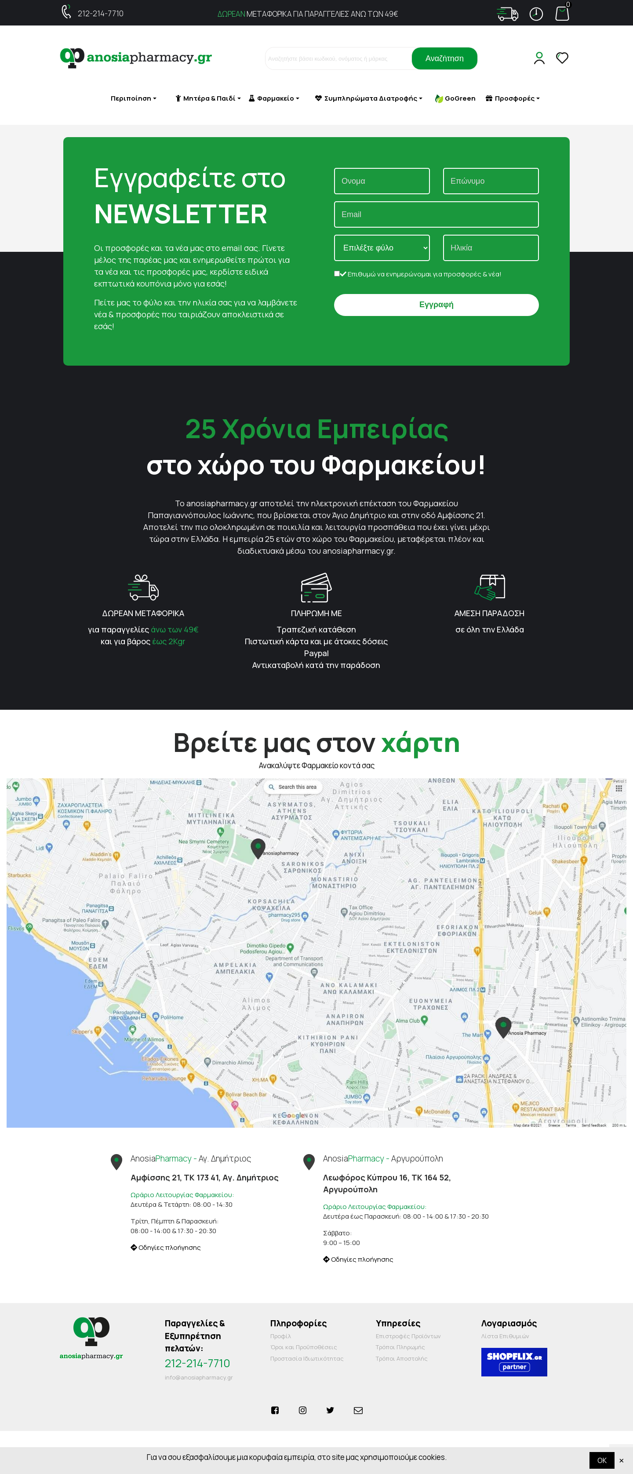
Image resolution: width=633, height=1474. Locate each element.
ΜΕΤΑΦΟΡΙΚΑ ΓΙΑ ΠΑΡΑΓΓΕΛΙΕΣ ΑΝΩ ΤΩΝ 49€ (308, 14)
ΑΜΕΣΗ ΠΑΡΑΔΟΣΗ (489, 613)
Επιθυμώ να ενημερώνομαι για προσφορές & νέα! (418, 274)
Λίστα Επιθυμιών (505, 1336)
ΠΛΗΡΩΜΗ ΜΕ (316, 613)
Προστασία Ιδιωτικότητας (307, 1358)
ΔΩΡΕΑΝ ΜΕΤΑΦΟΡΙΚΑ (143, 613)
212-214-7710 (101, 13)
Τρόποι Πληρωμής (400, 1347)
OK (602, 1460)
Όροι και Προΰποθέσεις (303, 1347)
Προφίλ (280, 1336)
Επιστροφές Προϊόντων (408, 1336)
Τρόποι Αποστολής (402, 1358)
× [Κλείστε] (621, 1460)
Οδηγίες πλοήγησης (166, 1247)
